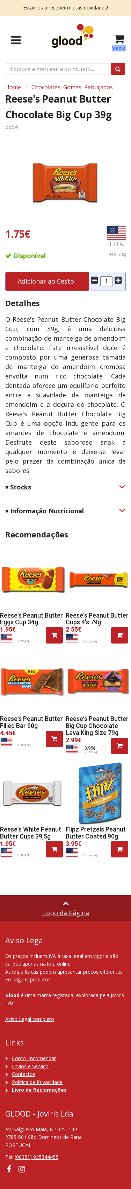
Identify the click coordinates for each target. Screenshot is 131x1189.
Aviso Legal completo (29, 1019)
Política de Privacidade (37, 1082)
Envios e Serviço (30, 1066)
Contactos (23, 1074)
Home (13, 87)
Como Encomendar (34, 1058)
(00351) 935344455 (36, 1157)
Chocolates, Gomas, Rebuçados (72, 87)
